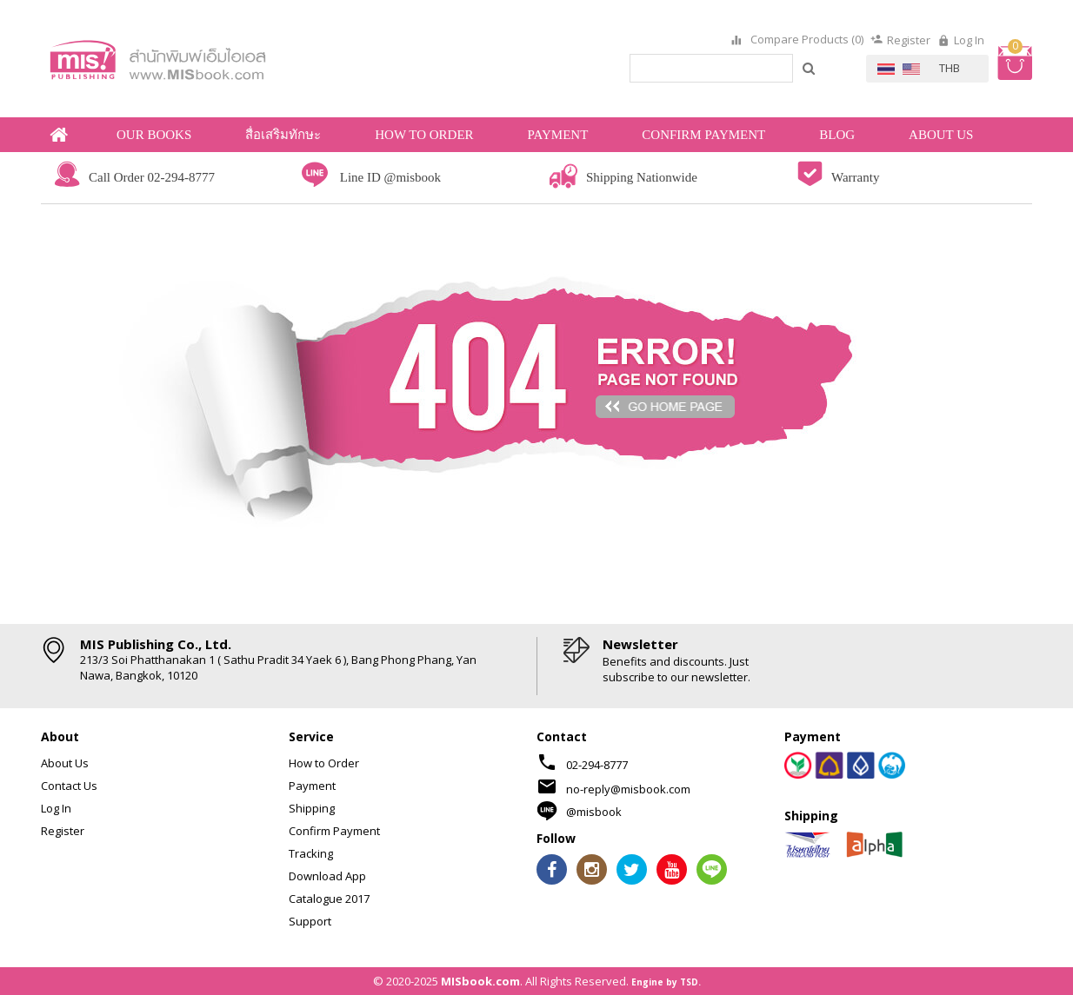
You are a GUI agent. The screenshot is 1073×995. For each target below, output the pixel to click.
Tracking (311, 853)
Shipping (312, 808)
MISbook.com (480, 981)
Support (310, 921)
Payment (312, 785)
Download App (327, 876)
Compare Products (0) (805, 40)
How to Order (324, 763)
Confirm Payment (334, 831)
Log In (969, 40)
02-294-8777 (597, 765)
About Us (65, 763)
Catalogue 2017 (329, 898)
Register (908, 40)
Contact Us (69, 785)
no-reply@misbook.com (628, 789)
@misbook (594, 811)
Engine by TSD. (666, 982)
